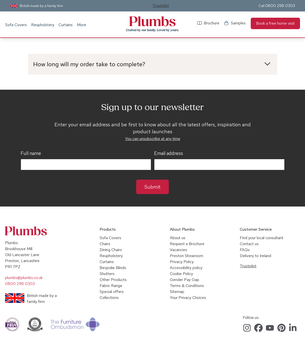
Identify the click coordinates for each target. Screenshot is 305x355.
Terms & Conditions (187, 285)
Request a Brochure (187, 243)
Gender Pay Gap (184, 279)
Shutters (107, 273)
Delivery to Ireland (255, 255)
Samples (238, 23)
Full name (31, 153)
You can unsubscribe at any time (152, 138)
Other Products (113, 279)
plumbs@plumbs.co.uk (24, 277)
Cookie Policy (181, 273)
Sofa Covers (16, 24)
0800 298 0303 (280, 5)
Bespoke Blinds (113, 267)
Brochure (211, 23)
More (81, 24)
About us (177, 237)
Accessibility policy (186, 267)
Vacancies (178, 249)
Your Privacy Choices (188, 297)
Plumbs (153, 21)
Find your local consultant (261, 237)
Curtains (66, 24)
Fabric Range (111, 285)
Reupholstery (42, 24)
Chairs (105, 243)
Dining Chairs (111, 249)
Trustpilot (160, 5)
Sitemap (177, 291)
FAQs (245, 249)
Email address (168, 153)
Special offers (112, 291)
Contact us (249, 243)
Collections (109, 297)
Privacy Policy (182, 261)
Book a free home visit (275, 23)
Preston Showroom (186, 255)
